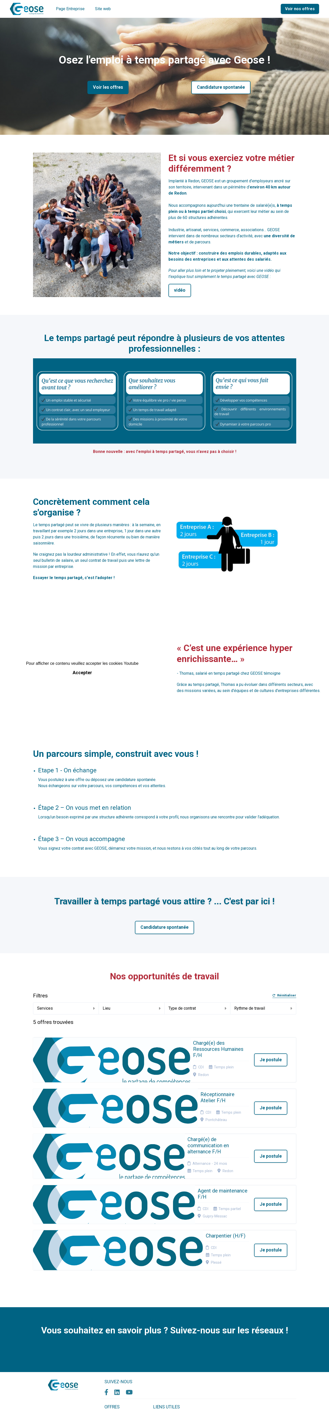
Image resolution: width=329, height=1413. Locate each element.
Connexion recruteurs (171, 1347)
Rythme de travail (263, 1008)
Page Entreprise (70, 8)
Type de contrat (197, 1008)
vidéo (179, 290)
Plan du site (162, 1341)
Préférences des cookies (166, 1355)
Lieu (132, 1008)
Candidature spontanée (221, 87)
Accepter (82, 672)
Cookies (159, 1334)
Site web (103, 8)
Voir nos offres (300, 8)
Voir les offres (108, 87)
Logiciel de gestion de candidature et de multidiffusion (164, 1403)
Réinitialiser (284, 995)
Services (66, 1008)
